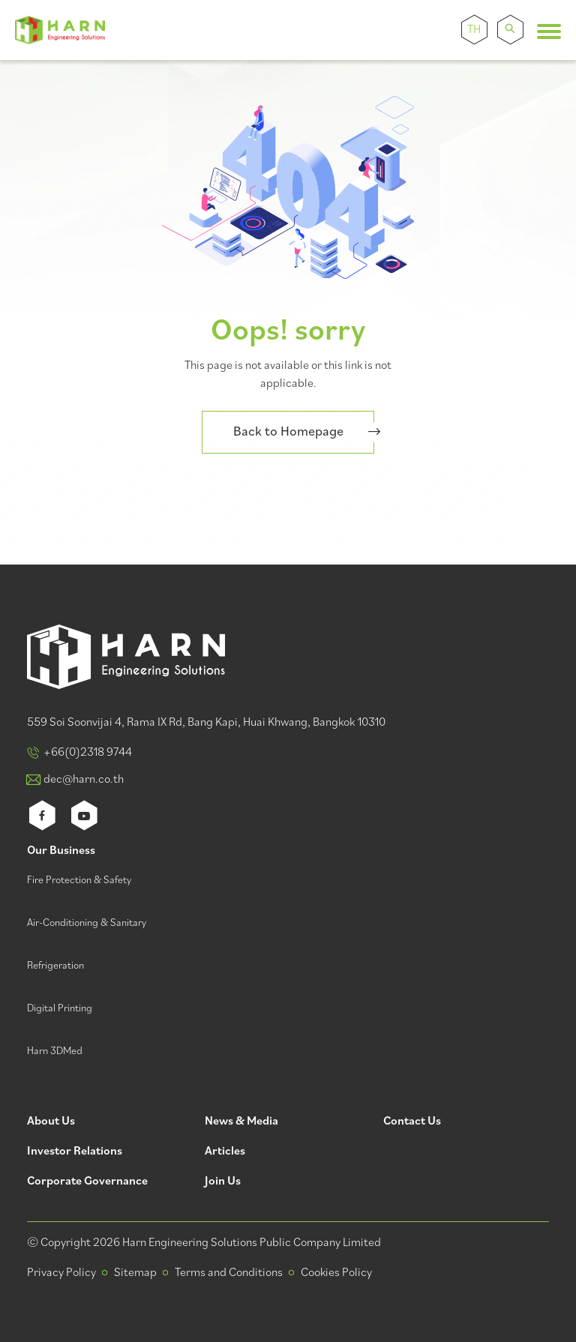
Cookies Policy (336, 1273)
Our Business (61, 851)
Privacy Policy (61, 1273)
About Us (51, 1122)
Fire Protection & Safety (79, 880)
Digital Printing (59, 1008)
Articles (225, 1152)
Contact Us (412, 1122)
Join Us (223, 1182)
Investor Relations (74, 1152)
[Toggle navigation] (549, 31)
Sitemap (135, 1273)
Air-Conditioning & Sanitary (86, 923)
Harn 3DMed (54, 1051)
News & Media (241, 1122)
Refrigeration (55, 966)
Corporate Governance (87, 1182)
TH (474, 29)
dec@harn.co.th (84, 779)
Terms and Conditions (229, 1273)
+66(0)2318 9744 (88, 752)
